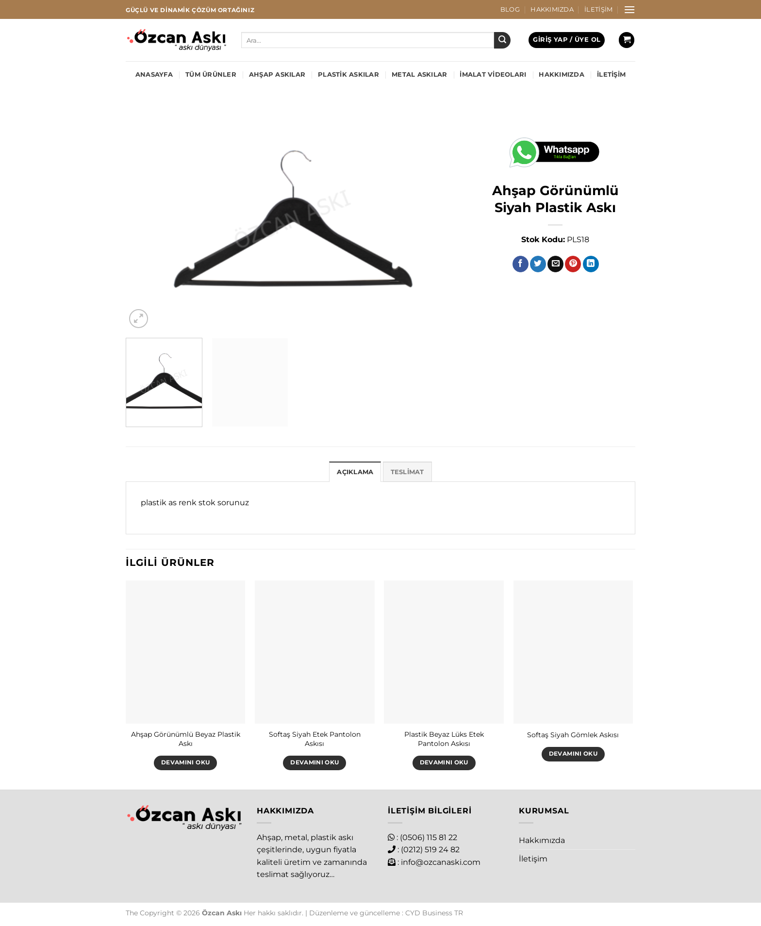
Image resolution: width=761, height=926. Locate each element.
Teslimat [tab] (407, 472)
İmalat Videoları (493, 74)
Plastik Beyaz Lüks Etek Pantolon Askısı (444, 739)
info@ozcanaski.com (440, 862)
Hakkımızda (552, 9)
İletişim (598, 9)
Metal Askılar (419, 74)
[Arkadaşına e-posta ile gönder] (555, 264)
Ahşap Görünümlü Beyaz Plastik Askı (185, 739)
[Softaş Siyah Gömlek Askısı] (573, 652)
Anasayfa (154, 74)
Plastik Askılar (348, 74)
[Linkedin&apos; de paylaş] (591, 264)
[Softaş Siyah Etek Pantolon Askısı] (315, 652)
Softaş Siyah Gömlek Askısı (573, 734)
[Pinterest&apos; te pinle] (573, 264)
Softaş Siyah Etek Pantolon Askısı (315, 739)
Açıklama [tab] (355, 472)
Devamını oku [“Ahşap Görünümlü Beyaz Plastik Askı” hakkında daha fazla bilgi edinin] (185, 762)
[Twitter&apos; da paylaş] (538, 264)
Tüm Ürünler (210, 74)
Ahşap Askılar (277, 74)
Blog (510, 9)
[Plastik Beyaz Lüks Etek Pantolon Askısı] (444, 652)
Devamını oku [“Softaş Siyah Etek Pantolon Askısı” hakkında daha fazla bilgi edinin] (314, 762)
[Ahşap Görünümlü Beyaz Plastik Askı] (186, 652)
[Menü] (629, 9)
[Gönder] (502, 40)
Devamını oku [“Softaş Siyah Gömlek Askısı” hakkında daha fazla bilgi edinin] (573, 753)
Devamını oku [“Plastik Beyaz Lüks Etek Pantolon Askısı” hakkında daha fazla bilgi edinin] (444, 762)
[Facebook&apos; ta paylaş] (521, 264)
